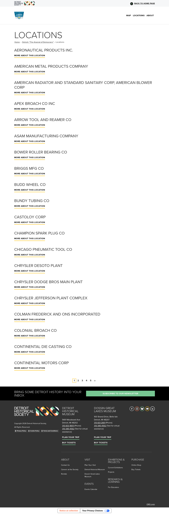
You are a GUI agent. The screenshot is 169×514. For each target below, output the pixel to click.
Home (17, 42)
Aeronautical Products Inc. (43, 50)
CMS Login (151, 504)
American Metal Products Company (51, 66)
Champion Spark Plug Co (39, 233)
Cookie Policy (34, 431)
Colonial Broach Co (35, 330)
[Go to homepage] (36, 414)
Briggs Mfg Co (29, 168)
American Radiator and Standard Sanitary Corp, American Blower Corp (83, 85)
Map (128, 15)
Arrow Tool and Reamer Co (42, 119)
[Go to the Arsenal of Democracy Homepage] (20, 15)
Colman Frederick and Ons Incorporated (57, 314)
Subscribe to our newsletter (120, 393)
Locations (139, 15)
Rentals (64, 474)
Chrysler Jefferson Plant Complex (50, 298)
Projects (111, 472)
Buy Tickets (69, 442)
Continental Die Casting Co (43, 346)
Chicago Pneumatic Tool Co (43, 249)
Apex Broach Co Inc (34, 103)
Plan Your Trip (70, 437)
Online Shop (136, 465)
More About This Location (29, 55)
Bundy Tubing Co (31, 200)
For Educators (113, 487)
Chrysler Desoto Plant (38, 265)
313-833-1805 (68, 425)
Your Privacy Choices (92, 511)
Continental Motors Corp (41, 362)
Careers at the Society (69, 469)
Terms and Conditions (50, 431)
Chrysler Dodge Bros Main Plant (48, 281)
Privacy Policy (21, 431)
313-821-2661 (99, 422)
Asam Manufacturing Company (46, 136)
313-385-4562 (68, 428)
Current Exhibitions (115, 467)
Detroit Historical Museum (95, 469)
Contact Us (65, 465)
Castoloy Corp (30, 217)
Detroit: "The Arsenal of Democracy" (38, 42)
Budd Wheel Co (30, 184)
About (150, 15)
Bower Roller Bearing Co (40, 152)
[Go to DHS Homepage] (24, 3)
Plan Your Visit (90, 465)
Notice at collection (69, 511)
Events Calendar (91, 489)
